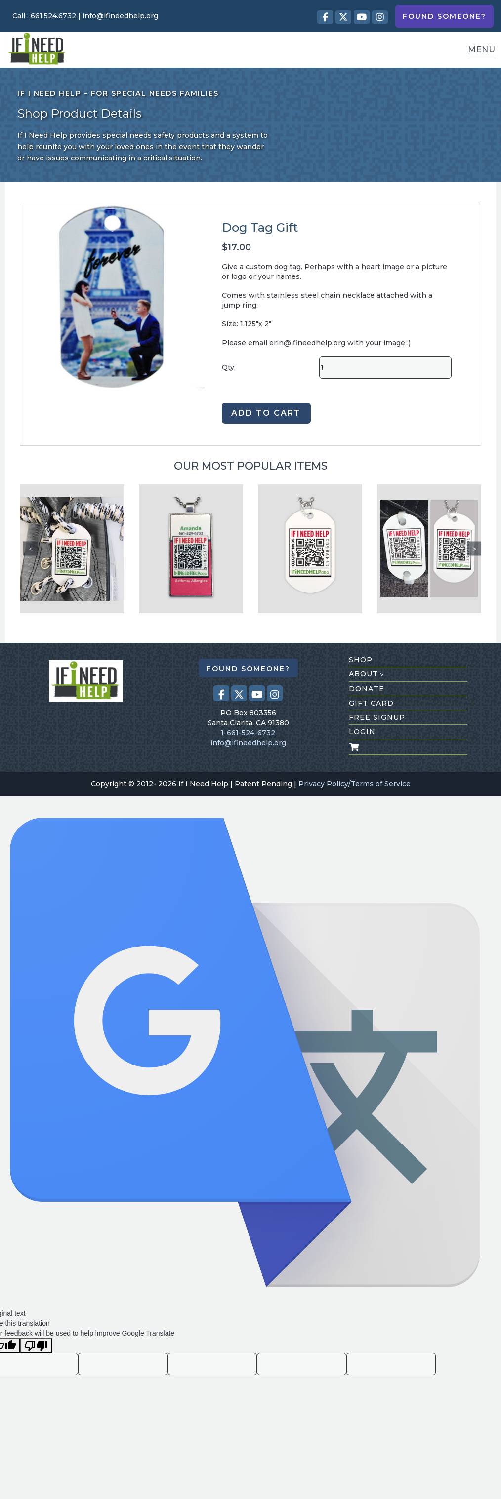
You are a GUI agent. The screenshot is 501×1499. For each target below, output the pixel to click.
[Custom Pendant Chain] (191, 548)
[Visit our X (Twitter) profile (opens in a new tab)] (343, 17)
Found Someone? (444, 16)
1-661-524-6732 (248, 732)
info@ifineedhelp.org (120, 15)
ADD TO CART (266, 413)
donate (366, 688)
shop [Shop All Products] (361, 659)
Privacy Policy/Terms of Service (354, 783)
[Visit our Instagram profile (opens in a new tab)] (380, 17)
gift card (371, 703)
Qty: (229, 367)
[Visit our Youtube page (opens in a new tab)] (362, 17)
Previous (30, 549)
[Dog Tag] (310, 548)
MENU (482, 49)
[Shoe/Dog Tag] (429, 548)
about (366, 674)
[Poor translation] (36, 1345)
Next (474, 549)
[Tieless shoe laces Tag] (72, 548)
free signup (377, 717)
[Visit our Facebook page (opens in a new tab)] (325, 17)
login (362, 731)
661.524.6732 (53, 15)
